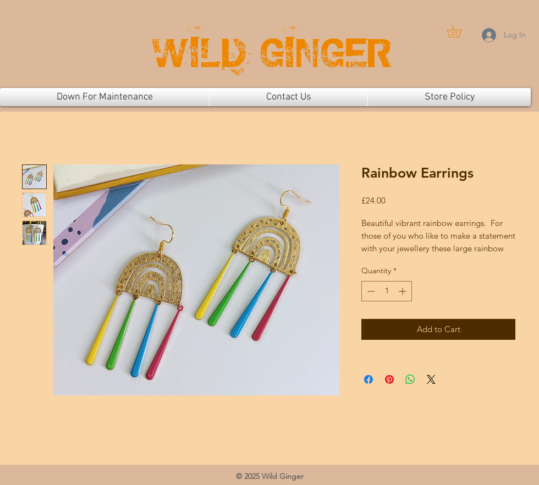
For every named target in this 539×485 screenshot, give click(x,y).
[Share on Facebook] (368, 379)
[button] (460, 31)
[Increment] (403, 291)
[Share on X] (431, 379)
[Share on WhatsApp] (410, 379)
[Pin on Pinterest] (389, 379)
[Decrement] (370, 291)
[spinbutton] (387, 291)
